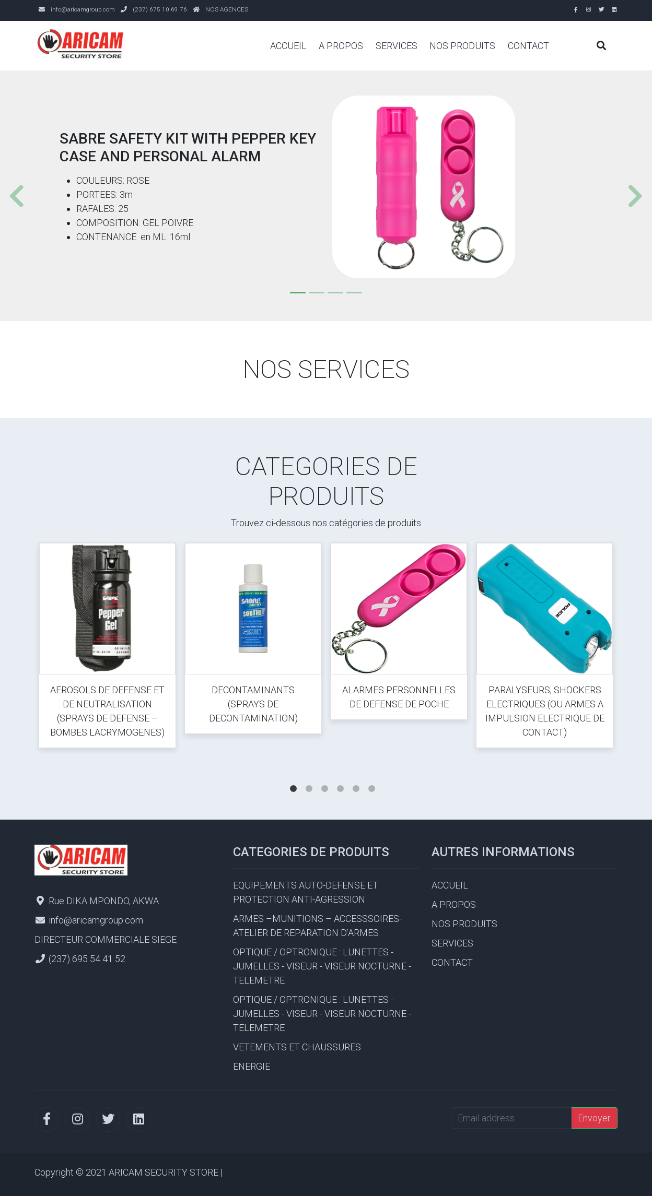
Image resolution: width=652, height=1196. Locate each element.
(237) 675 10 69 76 (160, 9)
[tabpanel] (107, 647)
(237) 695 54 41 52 (87, 958)
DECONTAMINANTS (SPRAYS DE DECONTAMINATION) (253, 704)
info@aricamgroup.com (83, 9)
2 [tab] (309, 778)
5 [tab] (356, 778)
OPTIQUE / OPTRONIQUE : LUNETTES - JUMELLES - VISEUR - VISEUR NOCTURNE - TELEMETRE (322, 966)
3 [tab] (324, 778)
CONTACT (528, 45)
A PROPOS (341, 45)
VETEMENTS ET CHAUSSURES (297, 1046)
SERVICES (396, 45)
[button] (12, 195)
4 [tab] (340, 778)
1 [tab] (293, 778)
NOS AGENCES (226, 9)
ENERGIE (251, 1066)
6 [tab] (371, 778)
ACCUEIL (288, 45)
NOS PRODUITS (462, 45)
